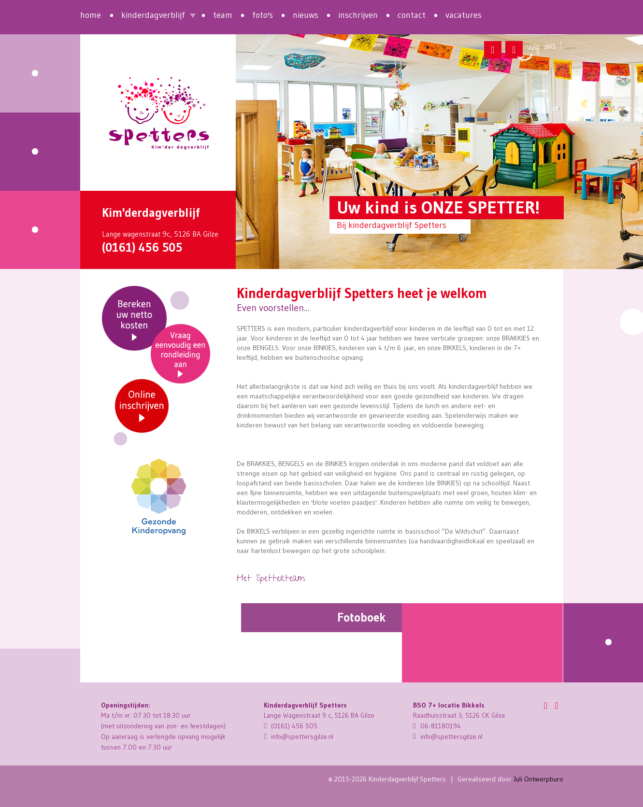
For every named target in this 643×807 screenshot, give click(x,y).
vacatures (463, 15)
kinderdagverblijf (153, 15)
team (222, 15)
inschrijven (358, 15)
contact (412, 15)
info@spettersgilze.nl (298, 736)
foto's (262, 15)
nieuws (305, 15)
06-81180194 (437, 726)
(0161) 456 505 (142, 247)
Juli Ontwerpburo (538, 779)
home (90, 15)
